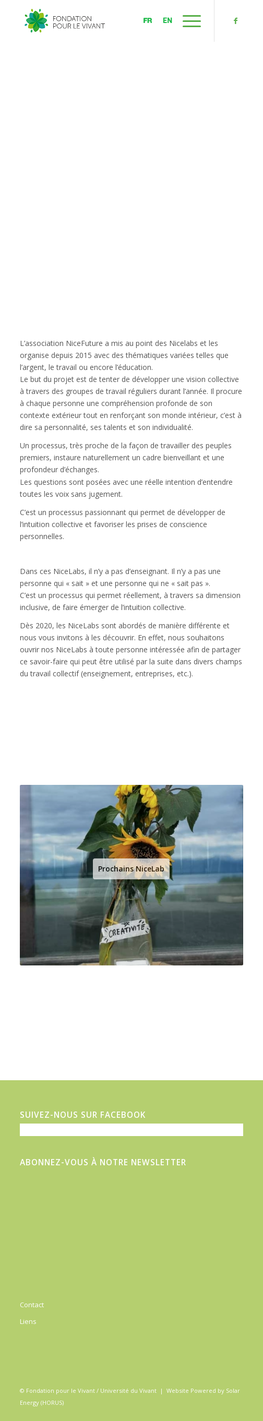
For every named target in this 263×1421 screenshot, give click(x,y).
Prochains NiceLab (131, 869)
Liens (28, 1321)
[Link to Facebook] (235, 21)
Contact (32, 1304)
